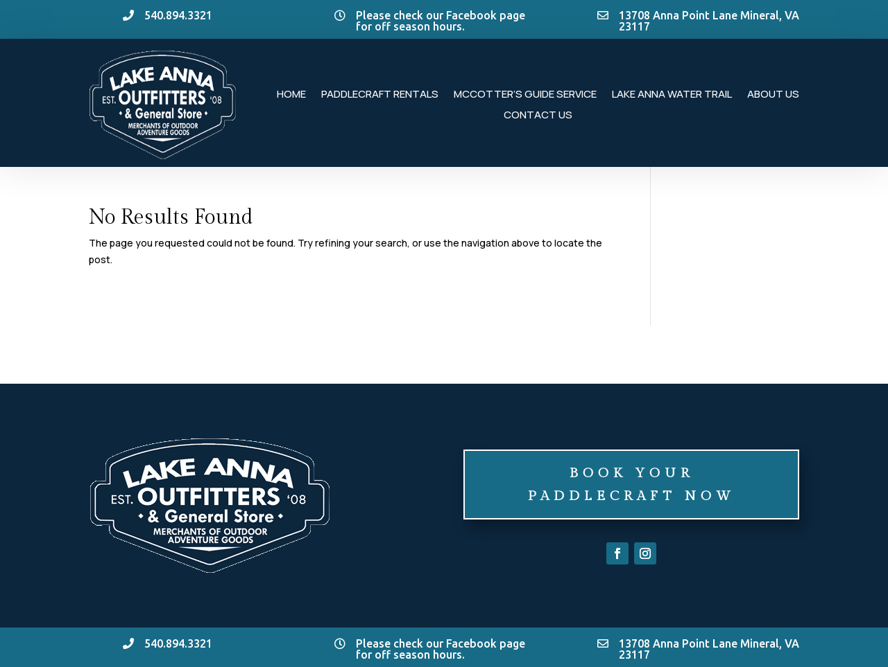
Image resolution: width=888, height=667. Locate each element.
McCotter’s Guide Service (525, 95)
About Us (773, 95)
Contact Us (538, 116)
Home (291, 95)
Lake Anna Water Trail (672, 95)
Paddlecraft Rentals (379, 95)
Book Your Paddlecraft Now (631, 484)
